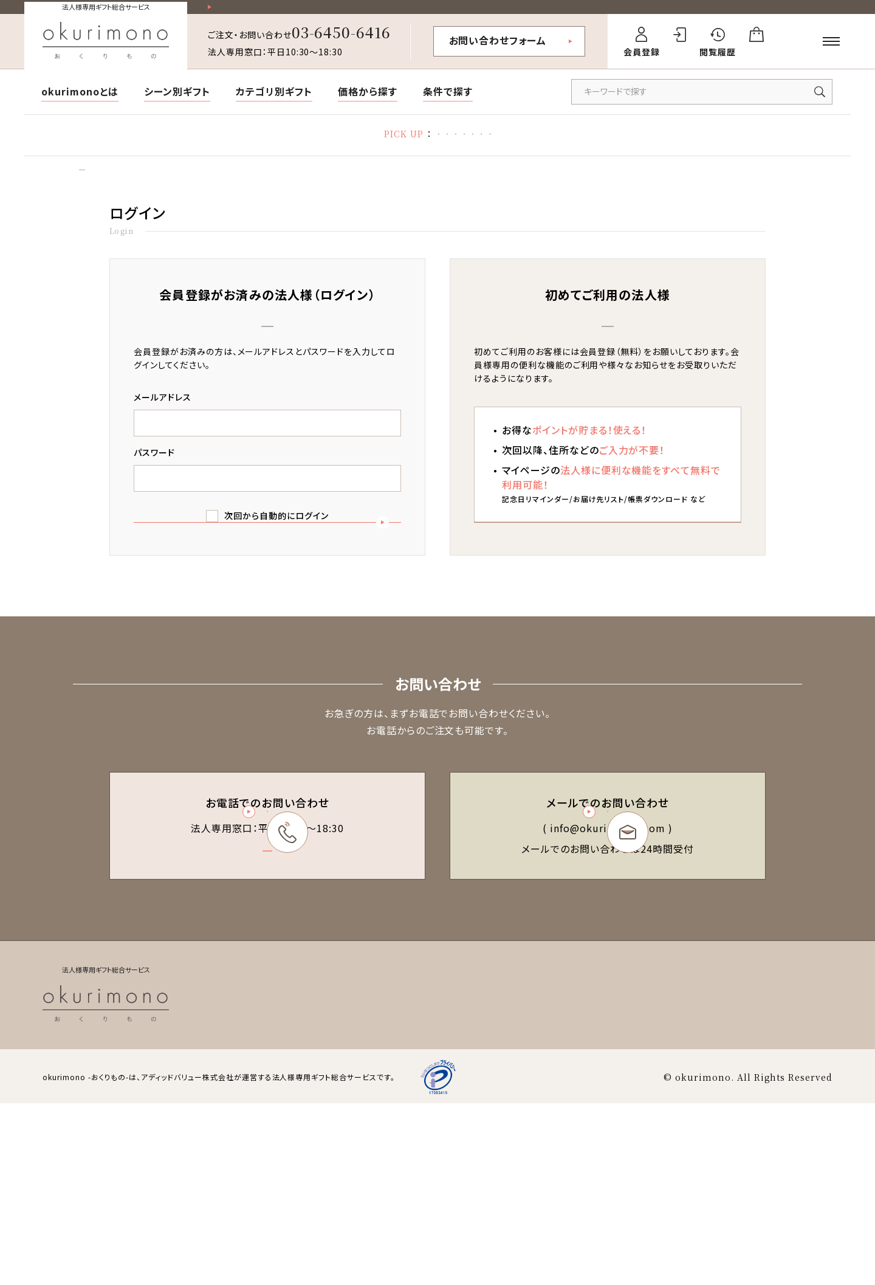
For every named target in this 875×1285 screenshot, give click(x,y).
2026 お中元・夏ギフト (184, 146)
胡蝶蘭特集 (342, 146)
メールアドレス (162, 422)
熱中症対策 (274, 146)
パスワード (154, 477)
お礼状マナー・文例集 (430, 146)
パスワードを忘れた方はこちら (267, 646)
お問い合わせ (806, 1180)
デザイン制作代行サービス (738, 146)
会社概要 (747, 1180)
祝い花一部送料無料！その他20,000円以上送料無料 (322, 13)
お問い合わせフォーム (498, 50)
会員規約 (488, 1180)
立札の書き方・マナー (538, 146)
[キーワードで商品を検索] (701, 102)
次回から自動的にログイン (276, 540)
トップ (82, 189)
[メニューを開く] (831, 51)
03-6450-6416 (341, 42)
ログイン (125, 189)
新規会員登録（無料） (607, 595)
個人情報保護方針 (678, 1180)
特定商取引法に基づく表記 (574, 1180)
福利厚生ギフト (633, 146)
